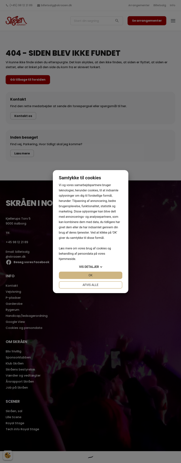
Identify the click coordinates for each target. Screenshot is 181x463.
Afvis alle (90, 285)
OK (90, 275)
